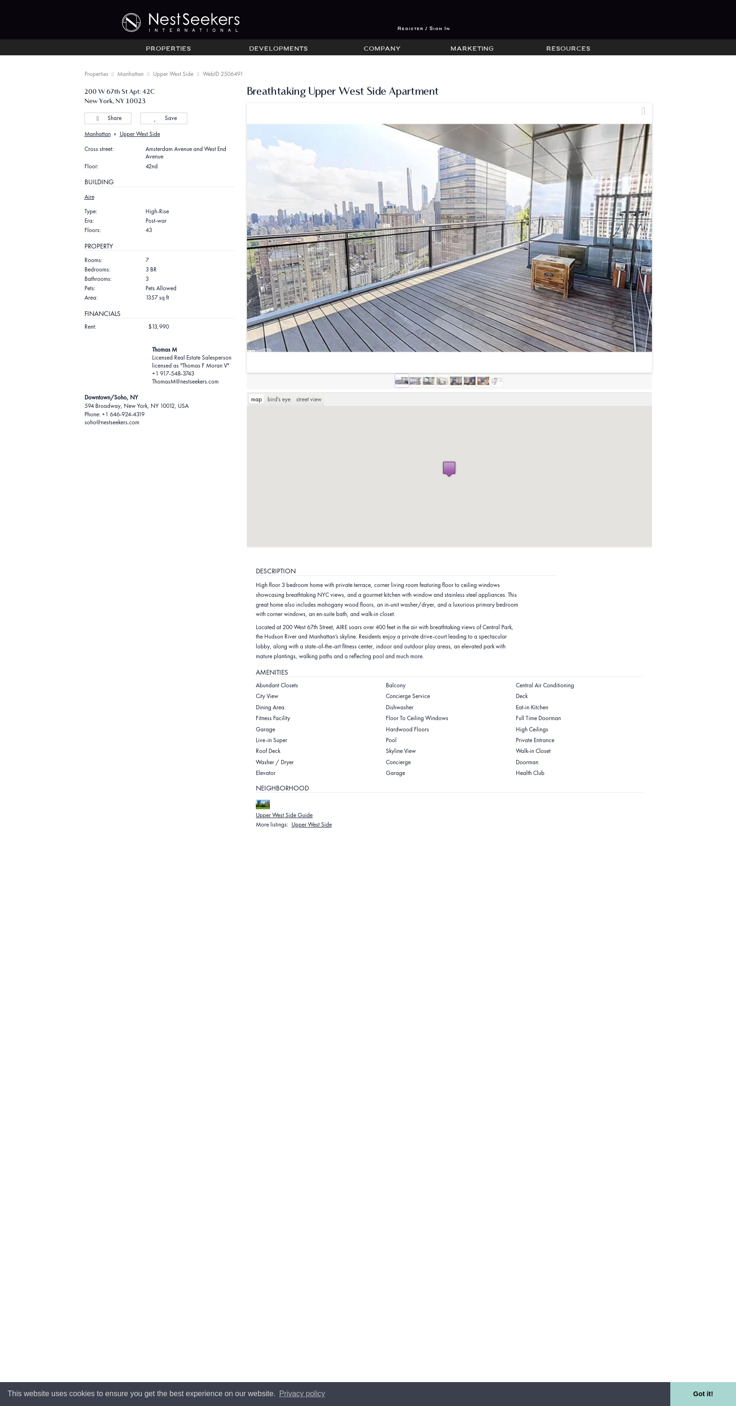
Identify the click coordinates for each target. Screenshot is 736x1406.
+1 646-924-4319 (123, 414)
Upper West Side (173, 74)
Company (382, 49)
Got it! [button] (703, 1394)
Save (163, 118)
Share (108, 118)
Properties (168, 49)
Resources (568, 49)
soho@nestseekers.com (111, 422)
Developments (278, 49)
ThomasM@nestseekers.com (185, 381)
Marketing (472, 49)
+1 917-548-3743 (173, 373)
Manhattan (130, 74)
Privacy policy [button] (302, 1394)
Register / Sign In (424, 29)
